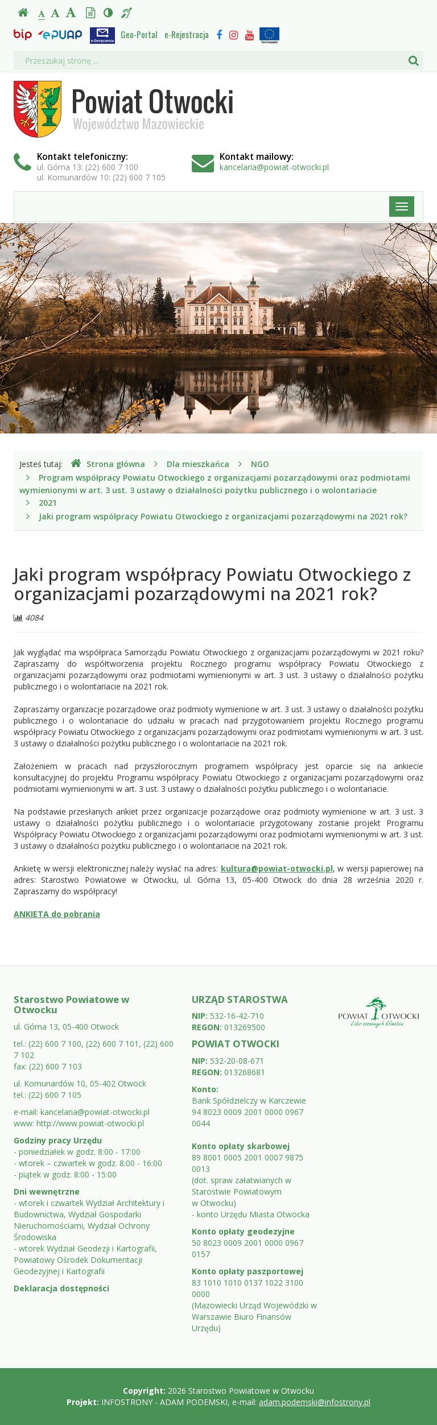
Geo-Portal (139, 34)
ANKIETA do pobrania (57, 913)
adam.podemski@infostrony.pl (314, 1402)
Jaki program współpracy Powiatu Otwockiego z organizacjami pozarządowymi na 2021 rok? (223, 516)
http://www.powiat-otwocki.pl (90, 1123)
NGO (260, 464)
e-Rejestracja (186, 34)
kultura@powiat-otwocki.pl (277, 868)
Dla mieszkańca (198, 464)
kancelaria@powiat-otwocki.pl (274, 167)
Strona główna (108, 464)
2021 (48, 502)
